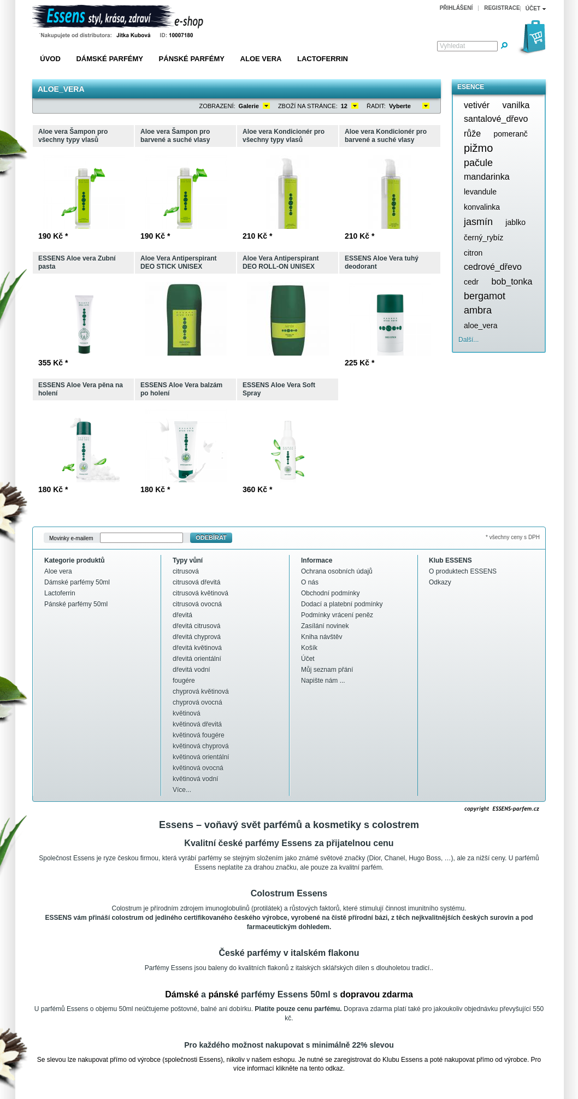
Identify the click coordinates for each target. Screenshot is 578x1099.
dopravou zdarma (376, 994)
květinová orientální (201, 757)
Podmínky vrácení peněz (337, 615)
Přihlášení (456, 8)
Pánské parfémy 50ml (76, 604)
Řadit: (376, 106)
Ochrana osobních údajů (337, 571)
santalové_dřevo (496, 118)
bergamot (484, 296)
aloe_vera (481, 325)
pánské (223, 994)
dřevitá (182, 615)
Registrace (502, 8)
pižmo (478, 148)
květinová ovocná (198, 768)
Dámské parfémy (109, 59)
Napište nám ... (323, 680)
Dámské (181, 994)
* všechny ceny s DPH (513, 537)
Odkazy (440, 582)
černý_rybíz (483, 237)
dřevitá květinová (197, 648)
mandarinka (487, 176)
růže (472, 133)
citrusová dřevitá (196, 582)
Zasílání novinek (325, 626)
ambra (478, 310)
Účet (308, 659)
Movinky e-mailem (71, 538)
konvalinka (482, 207)
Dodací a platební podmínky (341, 604)
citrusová (186, 571)
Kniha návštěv (321, 637)
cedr (471, 281)
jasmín (478, 221)
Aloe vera (261, 59)
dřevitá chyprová (197, 637)
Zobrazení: (217, 106)
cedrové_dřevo (493, 266)
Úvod (50, 59)
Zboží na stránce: (308, 106)
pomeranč (510, 133)
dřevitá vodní (191, 669)
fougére (184, 680)
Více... (182, 790)
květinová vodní (195, 779)
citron (473, 253)
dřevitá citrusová (196, 626)
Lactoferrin (322, 59)
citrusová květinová (200, 593)
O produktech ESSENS (463, 571)
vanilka (515, 105)
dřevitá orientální (197, 659)
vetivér (476, 105)
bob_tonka (512, 281)
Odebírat (211, 537)
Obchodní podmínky (330, 593)
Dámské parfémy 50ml (77, 582)
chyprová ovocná (197, 702)
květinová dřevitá (197, 724)
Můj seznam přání (327, 669)
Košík (309, 648)
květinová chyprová (201, 746)
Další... (468, 340)
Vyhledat (452, 46)
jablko (515, 222)
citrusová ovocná (197, 604)
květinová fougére (199, 735)
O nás (310, 582)
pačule (478, 162)
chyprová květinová (201, 691)
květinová (186, 713)
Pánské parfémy (192, 59)
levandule (480, 191)
